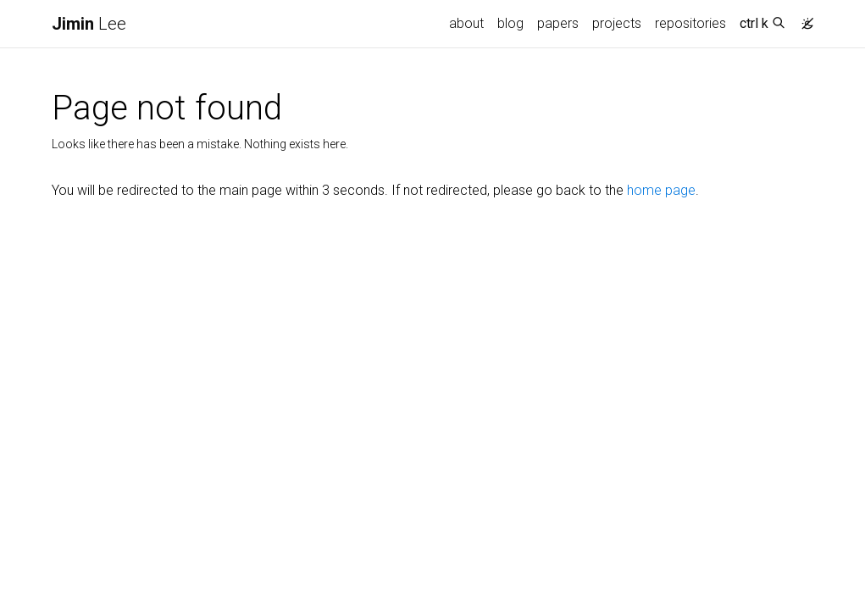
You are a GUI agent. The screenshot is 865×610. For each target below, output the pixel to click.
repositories (690, 23)
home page (661, 190)
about (466, 23)
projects (616, 23)
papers (558, 23)
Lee (89, 24)
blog (510, 23)
